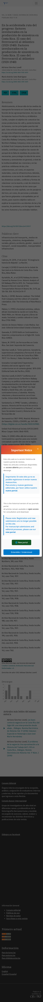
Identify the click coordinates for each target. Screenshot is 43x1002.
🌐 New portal (21, 542)
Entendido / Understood (21, 552)
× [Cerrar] (38, 449)
